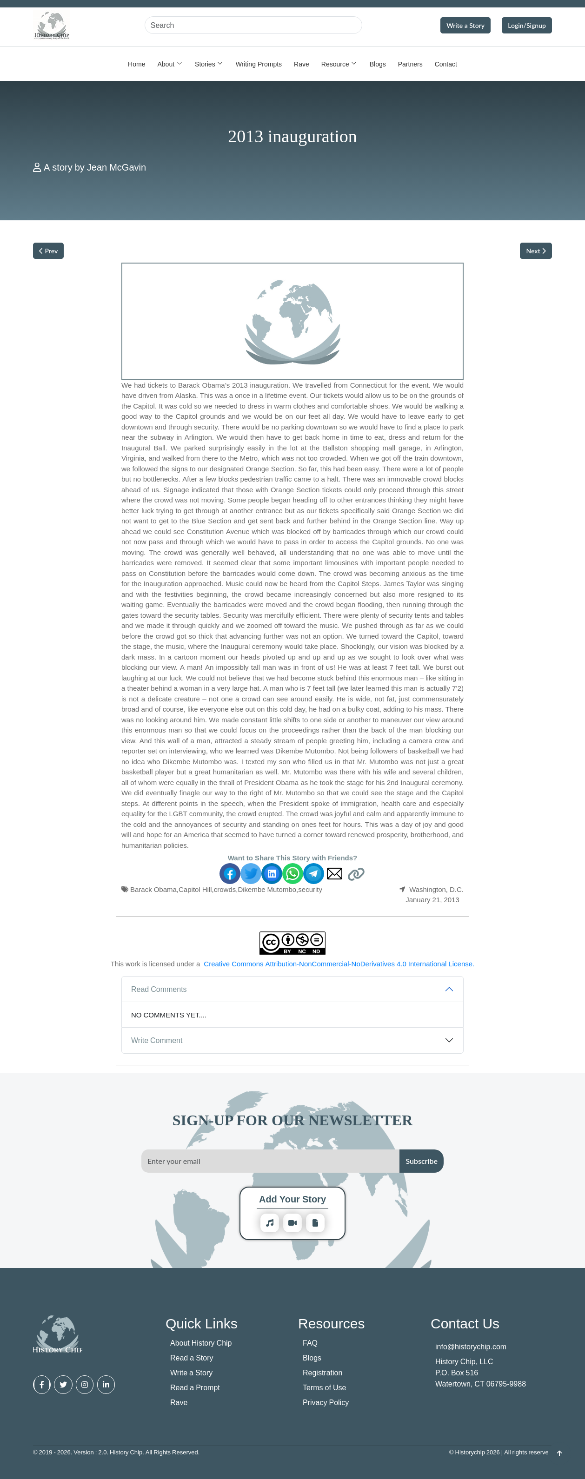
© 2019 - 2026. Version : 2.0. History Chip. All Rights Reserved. (116, 1452)
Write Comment (156, 1040)
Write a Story (465, 25)
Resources (331, 1323)
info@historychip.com (470, 1346)
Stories (205, 63)
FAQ (310, 1343)
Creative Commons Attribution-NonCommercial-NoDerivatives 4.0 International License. (339, 963)
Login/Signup (527, 25)
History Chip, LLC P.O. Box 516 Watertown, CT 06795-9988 (480, 1372)
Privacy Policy (326, 1402)
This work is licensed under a (293, 963)
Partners (410, 63)
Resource (335, 63)
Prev (48, 251)
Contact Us (465, 1323)
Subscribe (422, 1160)
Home (136, 63)
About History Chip (201, 1343)
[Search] (254, 25)
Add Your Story (292, 1199)
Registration (322, 1372)
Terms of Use (324, 1387)
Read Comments (159, 989)
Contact (446, 63)
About (165, 63)
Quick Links (202, 1323)
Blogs (378, 63)
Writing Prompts (259, 63)
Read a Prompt (195, 1387)
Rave (301, 63)
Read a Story (191, 1358)
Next (536, 251)
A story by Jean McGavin (95, 167)
